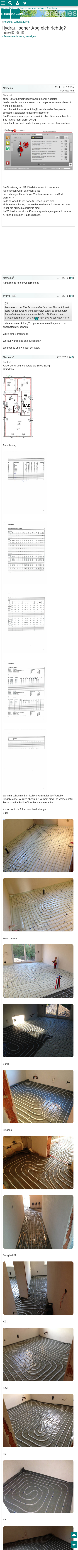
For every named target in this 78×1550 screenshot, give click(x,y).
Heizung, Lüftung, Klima (16, 21)
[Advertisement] (38, 62)
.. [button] (36, 319)
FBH (25, 187)
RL (36, 109)
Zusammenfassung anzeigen (19, 36)
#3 (71, 357)
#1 (71, 277)
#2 (71, 295)
